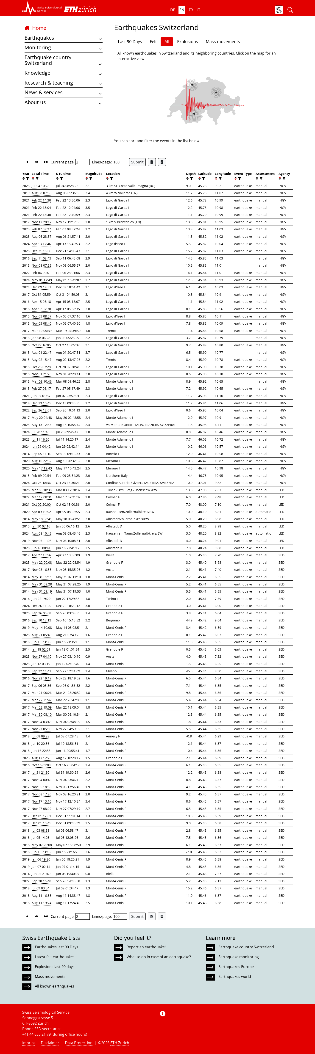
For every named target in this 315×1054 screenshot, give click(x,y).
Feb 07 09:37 (41, 229)
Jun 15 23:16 (41, 852)
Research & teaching (64, 82)
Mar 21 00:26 (42, 692)
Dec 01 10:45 (41, 823)
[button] (42, 8)
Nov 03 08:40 (41, 323)
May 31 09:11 (42, 577)
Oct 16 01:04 (41, 765)
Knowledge (64, 72)
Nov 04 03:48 (41, 722)
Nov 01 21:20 (41, 374)
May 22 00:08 (42, 562)
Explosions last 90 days (55, 966)
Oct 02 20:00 (41, 504)
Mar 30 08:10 (42, 714)
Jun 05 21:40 (41, 874)
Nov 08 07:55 (41, 265)
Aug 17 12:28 (41, 758)
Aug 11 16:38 (41, 895)
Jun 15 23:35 (41, 642)
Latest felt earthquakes (55, 956)
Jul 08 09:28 (40, 736)
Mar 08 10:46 (42, 381)
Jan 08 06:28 (41, 338)
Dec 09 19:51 (41, 287)
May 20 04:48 (42, 417)
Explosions (187, 41)
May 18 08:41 (42, 519)
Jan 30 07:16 (41, 526)
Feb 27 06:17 (41, 388)
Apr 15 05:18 (41, 301)
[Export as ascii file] (162, 162)
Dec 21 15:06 (41, 251)
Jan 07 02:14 (41, 866)
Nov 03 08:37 (41, 316)
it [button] (198, 9)
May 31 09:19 (42, 591)
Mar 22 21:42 (42, 700)
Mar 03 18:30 (42, 490)
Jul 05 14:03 (40, 837)
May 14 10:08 (42, 627)
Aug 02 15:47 (41, 359)
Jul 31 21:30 (40, 772)
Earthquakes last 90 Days (56, 946)
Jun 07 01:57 (41, 396)
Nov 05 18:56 (41, 787)
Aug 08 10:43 (41, 533)
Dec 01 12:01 (41, 816)
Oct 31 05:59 (41, 294)
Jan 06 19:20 (41, 859)
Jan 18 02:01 (41, 649)
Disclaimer (50, 1042)
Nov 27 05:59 (41, 729)
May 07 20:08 (42, 845)
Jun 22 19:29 (41, 598)
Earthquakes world (234, 976)
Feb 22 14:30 (41, 200)
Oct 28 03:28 (41, 367)
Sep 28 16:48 (41, 881)
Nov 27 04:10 (41, 656)
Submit (137, 162)
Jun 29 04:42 (41, 446)
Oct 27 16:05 (41, 345)
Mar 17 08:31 (42, 497)
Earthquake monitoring (238, 956)
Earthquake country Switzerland (64, 60)
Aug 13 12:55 (41, 424)
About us (64, 102)
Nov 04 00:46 (41, 780)
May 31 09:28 (42, 584)
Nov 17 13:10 (41, 801)
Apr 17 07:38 (41, 309)
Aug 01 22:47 (41, 352)
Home (35, 27)
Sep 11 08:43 (41, 258)
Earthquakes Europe (236, 966)
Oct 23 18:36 (41, 482)
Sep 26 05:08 (41, 613)
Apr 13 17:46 (41, 244)
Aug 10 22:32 (41, 461)
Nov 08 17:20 (41, 794)
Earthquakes (64, 37)
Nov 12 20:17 (41, 222)
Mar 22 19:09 (42, 707)
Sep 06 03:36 (41, 685)
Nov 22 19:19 (41, 678)
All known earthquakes (54, 986)
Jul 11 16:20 (40, 439)
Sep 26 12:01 (41, 410)
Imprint (28, 1042)
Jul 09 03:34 (40, 888)
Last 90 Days (130, 41)
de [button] (172, 9)
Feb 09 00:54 (41, 475)
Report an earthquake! (146, 946)
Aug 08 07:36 (41, 193)
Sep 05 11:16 (41, 454)
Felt (153, 41)
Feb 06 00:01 (41, 272)
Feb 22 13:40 (41, 214)
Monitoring (64, 47)
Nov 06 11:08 (41, 540)
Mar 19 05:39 (42, 330)
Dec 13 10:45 (41, 403)
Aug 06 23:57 (41, 236)
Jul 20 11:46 (40, 432)
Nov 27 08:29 (41, 808)
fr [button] (191, 9)
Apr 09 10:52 (41, 512)
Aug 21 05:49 (41, 635)
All (166, 41)
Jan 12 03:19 (41, 664)
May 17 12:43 (42, 468)
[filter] (27, 178)
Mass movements (223, 41)
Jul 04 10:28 (40, 186)
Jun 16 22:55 (41, 750)
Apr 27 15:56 (41, 555)
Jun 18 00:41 (41, 548)
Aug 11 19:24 (41, 903)
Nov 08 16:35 (41, 569)
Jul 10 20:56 (40, 743)
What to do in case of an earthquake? (159, 956)
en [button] (181, 9)
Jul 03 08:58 (40, 830)
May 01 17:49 (42, 280)
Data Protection (78, 1042)
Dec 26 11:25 (41, 606)
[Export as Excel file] (152, 162)
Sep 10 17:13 (41, 620)
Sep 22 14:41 (41, 671)
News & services (64, 92)
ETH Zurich (119, 1042)
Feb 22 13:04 (41, 207)
